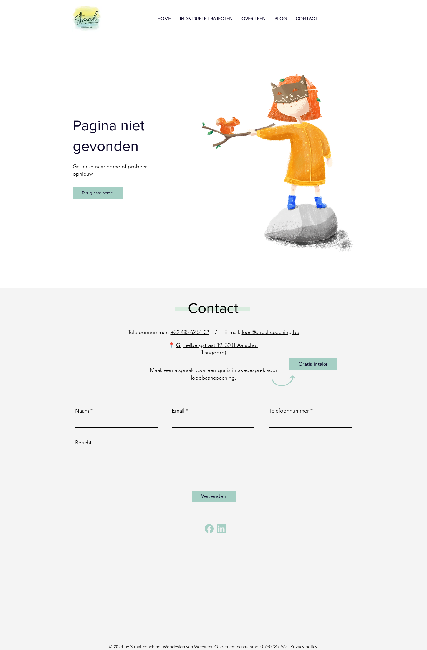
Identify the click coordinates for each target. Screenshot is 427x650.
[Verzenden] (214, 496)
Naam (82, 410)
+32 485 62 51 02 (190, 332)
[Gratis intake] (313, 364)
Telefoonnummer (289, 410)
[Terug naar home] (98, 193)
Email (178, 410)
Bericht (83, 442)
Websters (203, 646)
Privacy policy (303, 646)
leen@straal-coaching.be (270, 332)
